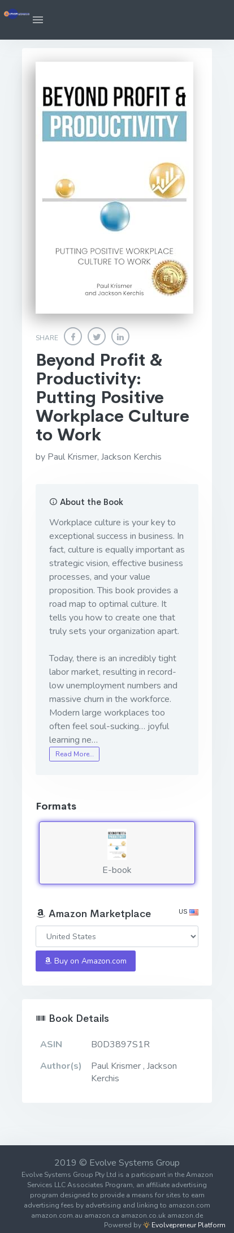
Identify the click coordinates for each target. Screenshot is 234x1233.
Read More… (74, 754)
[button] (38, 20)
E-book (117, 852)
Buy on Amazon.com (85, 961)
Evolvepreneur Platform (184, 1225)
